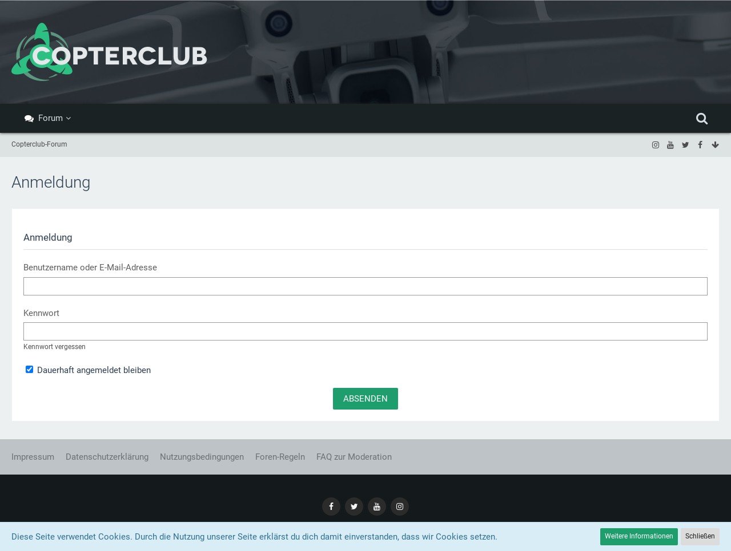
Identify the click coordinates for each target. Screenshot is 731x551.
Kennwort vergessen (54, 347)
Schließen (700, 536)
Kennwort (41, 313)
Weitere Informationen (639, 536)
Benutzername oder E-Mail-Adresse (90, 267)
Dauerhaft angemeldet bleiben (88, 370)
